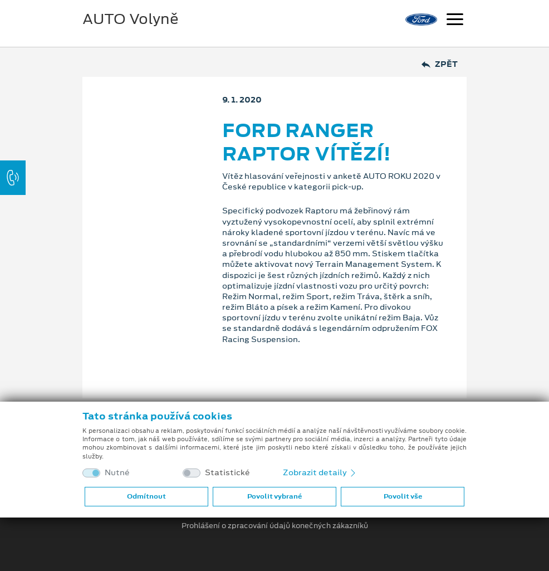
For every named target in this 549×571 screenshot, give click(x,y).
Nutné (117, 472)
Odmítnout (146, 496)
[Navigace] (455, 21)
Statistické (227, 472)
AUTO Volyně (130, 19)
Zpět (439, 64)
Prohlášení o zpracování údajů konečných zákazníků (275, 526)
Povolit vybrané (274, 496)
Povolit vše (403, 496)
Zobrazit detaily (320, 472)
